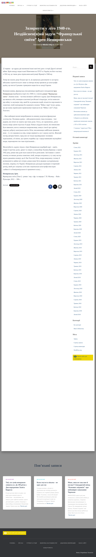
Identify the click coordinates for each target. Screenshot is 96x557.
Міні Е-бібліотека (79, 328)
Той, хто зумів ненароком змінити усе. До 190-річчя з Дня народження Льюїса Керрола (83, 84)
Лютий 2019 (77, 277)
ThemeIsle (90, 552)
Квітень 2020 (77, 225)
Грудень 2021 (77, 151)
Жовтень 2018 (78, 292)
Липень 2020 (77, 214)
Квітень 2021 (77, 180)
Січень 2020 (77, 236)
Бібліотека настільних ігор (48, 5)
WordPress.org (78, 350)
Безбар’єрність (48, 10)
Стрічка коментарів (79, 346)
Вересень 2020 (78, 206)
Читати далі (23, 506)
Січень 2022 (77, 147)
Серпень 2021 (78, 166)
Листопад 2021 (78, 154)
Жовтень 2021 (78, 158)
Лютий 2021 (77, 188)
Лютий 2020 (77, 232)
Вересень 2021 (78, 162)
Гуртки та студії (32, 5)
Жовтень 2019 (78, 247)
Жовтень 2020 (78, 203)
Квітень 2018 (77, 307)
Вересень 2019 (78, 251)
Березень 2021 (78, 184)
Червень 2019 (77, 262)
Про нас (21, 5)
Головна (12, 5)
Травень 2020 (77, 221)
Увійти (76, 339)
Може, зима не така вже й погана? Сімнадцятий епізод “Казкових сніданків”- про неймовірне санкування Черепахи (79, 487)
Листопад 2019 (78, 244)
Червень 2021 (77, 173)
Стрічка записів (78, 342)
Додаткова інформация (68, 5)
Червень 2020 (77, 218)
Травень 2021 (77, 177)
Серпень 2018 (78, 299)
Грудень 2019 (77, 240)
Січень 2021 (77, 192)
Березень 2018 (78, 310)
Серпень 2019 (78, 255)
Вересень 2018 (78, 295)
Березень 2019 (78, 273)
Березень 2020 (78, 229)
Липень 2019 (77, 258)
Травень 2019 (77, 266)
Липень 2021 (77, 169)
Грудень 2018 (77, 284)
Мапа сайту (83, 5)
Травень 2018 (77, 303)
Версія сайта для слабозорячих (14, 533)
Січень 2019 (77, 281)
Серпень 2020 (78, 210)
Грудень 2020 (77, 195)
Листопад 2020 (78, 199)
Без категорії (14, 185)
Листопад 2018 (78, 288)
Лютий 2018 (77, 314)
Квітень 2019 (77, 270)
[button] (23, 5)
